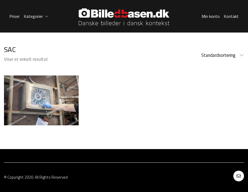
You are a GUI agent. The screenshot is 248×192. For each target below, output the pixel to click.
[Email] (238, 176)
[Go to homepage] (124, 16)
